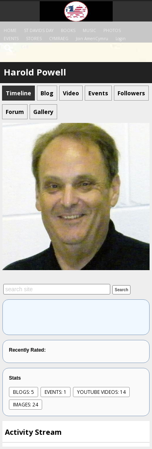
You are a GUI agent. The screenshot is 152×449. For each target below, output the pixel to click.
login (121, 38)
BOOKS (68, 30)
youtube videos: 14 (101, 392)
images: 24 (25, 404)
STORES (34, 38)
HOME (10, 30)
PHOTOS (112, 30)
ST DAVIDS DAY (39, 30)
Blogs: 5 (23, 392)
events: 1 (55, 392)
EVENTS (11, 38)
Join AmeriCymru (92, 38)
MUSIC (89, 30)
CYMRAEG (59, 38)
